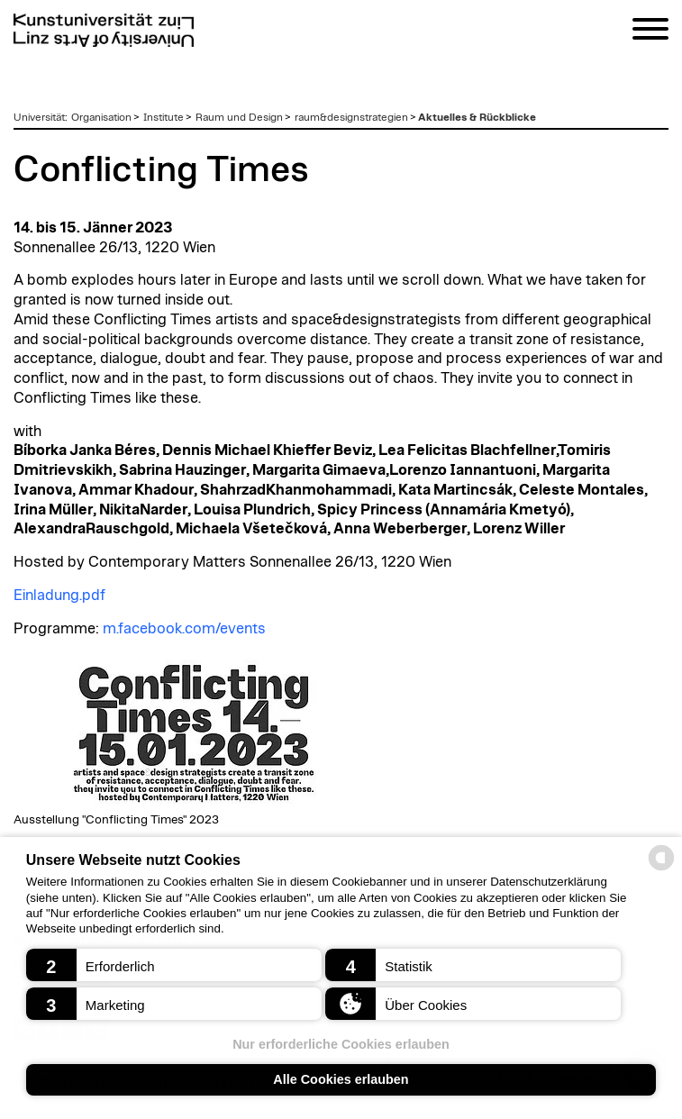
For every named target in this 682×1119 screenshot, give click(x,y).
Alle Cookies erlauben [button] (340, 1079)
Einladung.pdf (59, 595)
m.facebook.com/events (184, 629)
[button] (174, 965)
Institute (163, 117)
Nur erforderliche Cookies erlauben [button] (341, 1044)
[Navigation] (650, 32)
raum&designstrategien (351, 117)
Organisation (101, 117)
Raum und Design (239, 117)
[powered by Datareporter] (661, 869)
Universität (39, 117)
